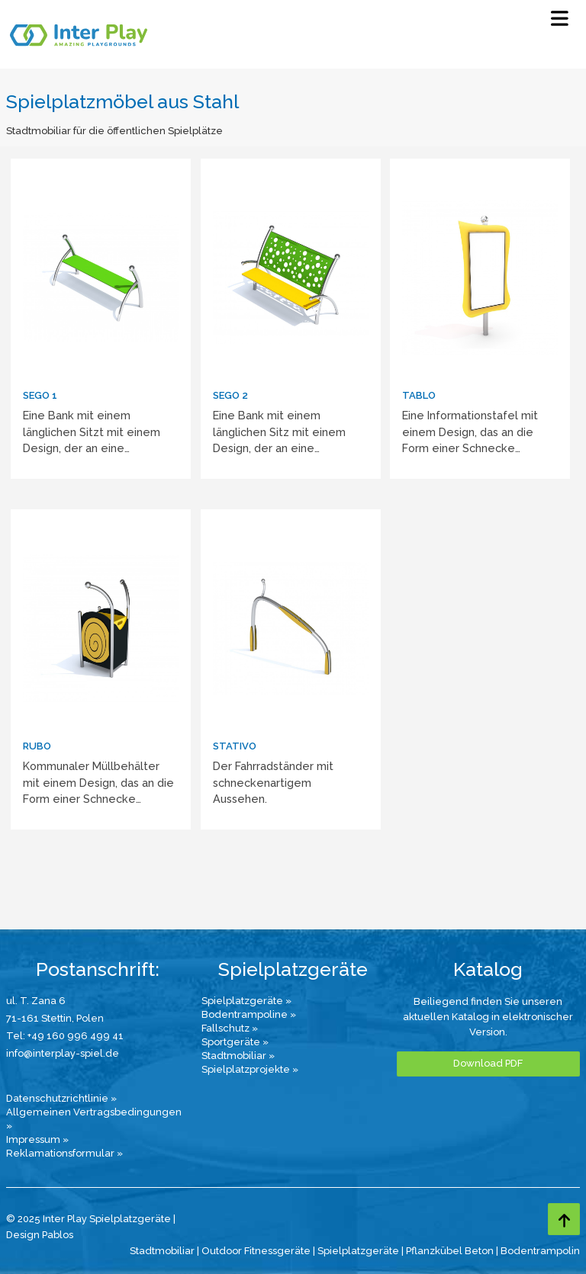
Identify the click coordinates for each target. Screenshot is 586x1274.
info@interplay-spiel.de (62, 1053)
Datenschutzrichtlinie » (61, 1098)
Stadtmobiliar (162, 1250)
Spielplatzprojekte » (249, 1069)
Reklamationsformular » (64, 1153)
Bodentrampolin (540, 1250)
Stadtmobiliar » (238, 1055)
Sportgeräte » (235, 1042)
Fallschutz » (229, 1028)
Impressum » (37, 1139)
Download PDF (488, 1063)
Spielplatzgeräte (358, 1250)
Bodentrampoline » (248, 1014)
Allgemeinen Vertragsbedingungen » (94, 1118)
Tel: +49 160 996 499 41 (65, 1035)
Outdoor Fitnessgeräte (256, 1250)
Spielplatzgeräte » (246, 1000)
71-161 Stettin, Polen (55, 1018)
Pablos (57, 1234)
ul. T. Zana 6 (36, 1000)
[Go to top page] (564, 1219)
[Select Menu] (559, 21)
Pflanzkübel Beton (450, 1250)
